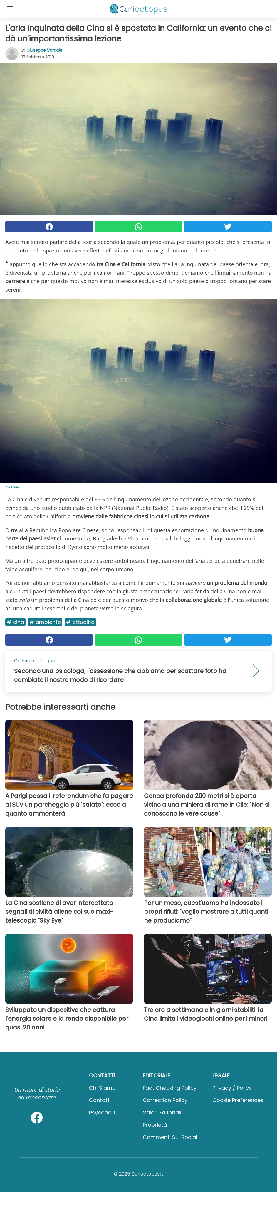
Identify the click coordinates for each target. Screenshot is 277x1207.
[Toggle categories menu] (10, 9)
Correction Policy (165, 1100)
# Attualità (80, 622)
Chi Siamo (102, 1088)
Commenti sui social (170, 1137)
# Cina (15, 622)
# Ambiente (45, 622)
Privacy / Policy (232, 1088)
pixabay (12, 487)
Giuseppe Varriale (44, 50)
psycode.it (102, 1112)
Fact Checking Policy (170, 1088)
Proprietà (155, 1125)
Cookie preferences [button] (237, 1100)
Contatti (100, 1100)
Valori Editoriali (162, 1112)
